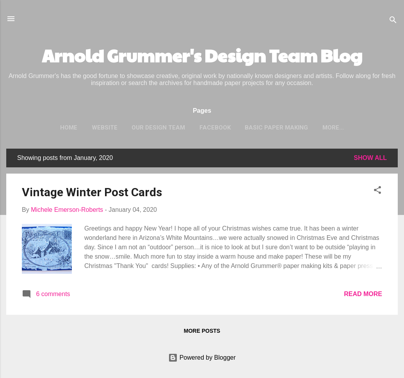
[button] (377, 191)
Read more (363, 294)
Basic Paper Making (276, 127)
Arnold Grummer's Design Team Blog (202, 55)
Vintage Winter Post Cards (92, 192)
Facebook (215, 127)
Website (104, 127)
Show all (370, 157)
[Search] (393, 21)
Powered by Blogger (202, 357)
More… (333, 127)
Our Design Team (158, 127)
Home (68, 127)
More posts (202, 331)
